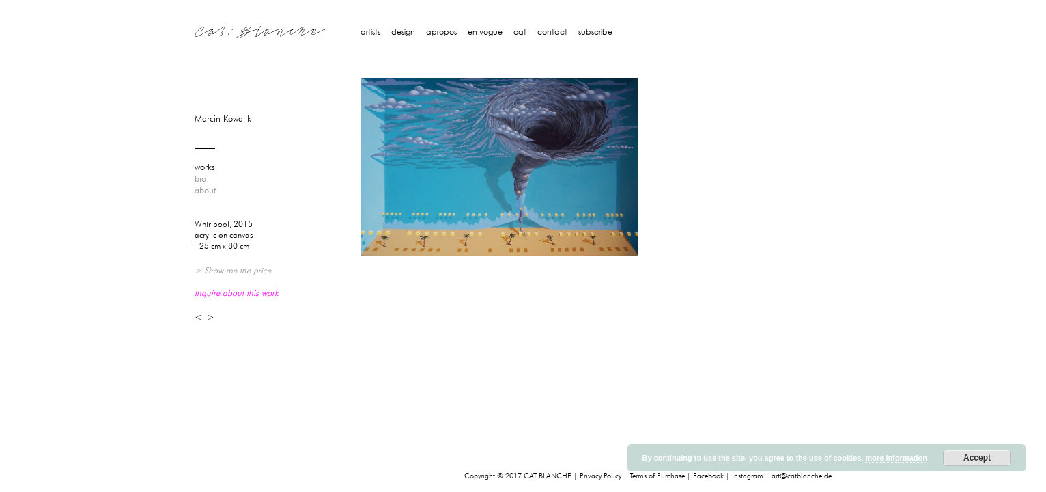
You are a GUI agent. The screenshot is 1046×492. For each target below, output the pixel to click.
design (403, 32)
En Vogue (485, 32)
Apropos (441, 32)
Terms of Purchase (657, 476)
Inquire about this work (237, 293)
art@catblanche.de (802, 476)
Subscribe (595, 32)
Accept (977, 458)
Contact (552, 32)
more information (896, 458)
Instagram (747, 476)
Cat (519, 32)
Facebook (708, 476)
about (205, 190)
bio (200, 179)
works (205, 167)
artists (370, 32)
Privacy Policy (600, 476)
